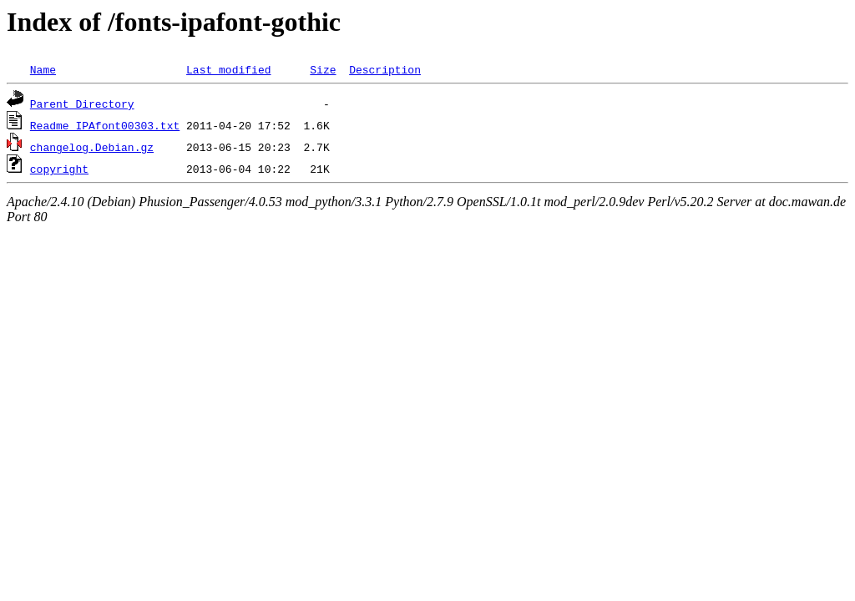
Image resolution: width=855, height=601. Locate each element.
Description (385, 69)
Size (323, 69)
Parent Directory (82, 103)
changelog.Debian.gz (92, 146)
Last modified (228, 69)
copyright (59, 168)
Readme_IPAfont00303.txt (105, 125)
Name (43, 69)
